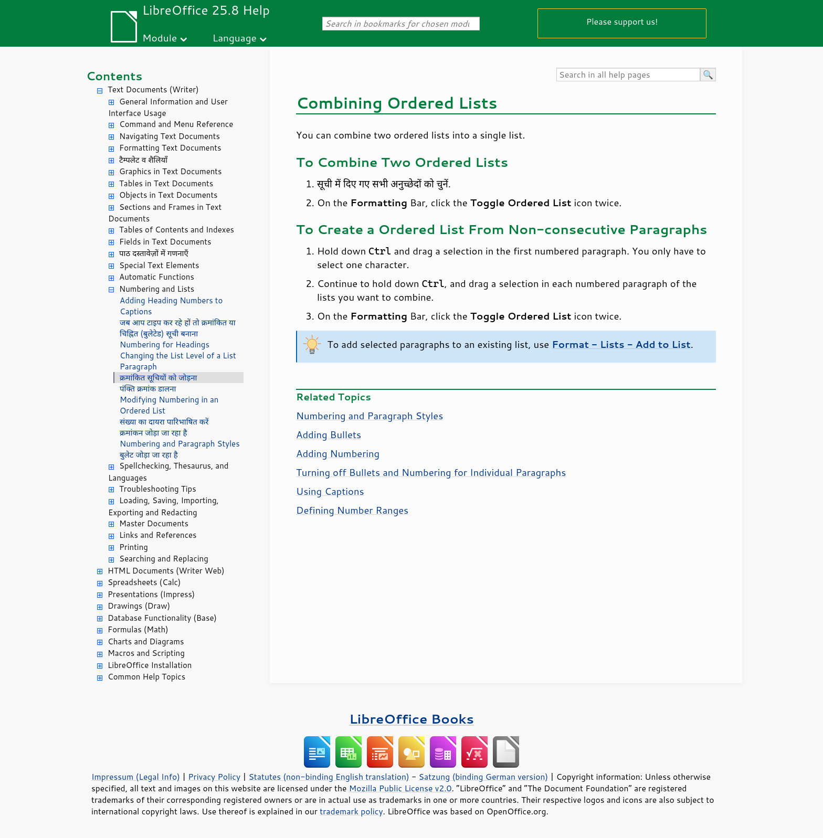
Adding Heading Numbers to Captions (171, 306)
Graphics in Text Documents (170, 171)
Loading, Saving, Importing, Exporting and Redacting (163, 506)
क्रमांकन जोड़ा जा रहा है (153, 432)
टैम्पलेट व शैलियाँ (143, 159)
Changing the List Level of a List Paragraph (178, 361)
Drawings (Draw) (139, 605)
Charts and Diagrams (146, 641)
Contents (114, 76)
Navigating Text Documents (169, 136)
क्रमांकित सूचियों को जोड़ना (158, 377)
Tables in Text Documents (166, 183)
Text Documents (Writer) (153, 89)
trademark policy (351, 811)
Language (235, 37)
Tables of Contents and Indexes (176, 229)
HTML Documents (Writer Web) (166, 570)
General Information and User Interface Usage (168, 107)
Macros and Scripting (146, 653)
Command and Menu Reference (176, 124)
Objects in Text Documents (168, 194)
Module (159, 37)
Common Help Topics (146, 676)
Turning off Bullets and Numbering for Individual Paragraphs (431, 472)
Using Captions (330, 491)
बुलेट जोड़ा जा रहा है (149, 454)
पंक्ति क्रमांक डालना (148, 388)
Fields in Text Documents (165, 241)
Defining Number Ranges (352, 510)
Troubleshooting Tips (157, 488)
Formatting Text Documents (170, 147)
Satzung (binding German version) (483, 776)
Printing (133, 547)
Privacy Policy (214, 776)
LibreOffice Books (411, 718)
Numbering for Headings (164, 344)
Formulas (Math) (138, 629)
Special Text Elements (159, 265)
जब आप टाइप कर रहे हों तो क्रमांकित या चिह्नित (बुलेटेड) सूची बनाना (178, 328)
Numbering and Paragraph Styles (180, 443)
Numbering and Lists (156, 288)
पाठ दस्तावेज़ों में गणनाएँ (153, 253)
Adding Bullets (328, 434)
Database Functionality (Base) (162, 617)
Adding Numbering (337, 453)
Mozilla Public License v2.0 (400, 788)
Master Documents (153, 523)
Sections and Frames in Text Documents (164, 213)
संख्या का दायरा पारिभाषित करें (164, 421)
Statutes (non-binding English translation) (328, 776)
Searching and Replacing (163, 558)
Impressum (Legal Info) (135, 776)
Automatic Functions (156, 276)
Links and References (157, 534)
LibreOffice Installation (150, 665)
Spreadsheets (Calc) (144, 582)
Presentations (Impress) (151, 594)
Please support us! (622, 21)
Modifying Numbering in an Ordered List (169, 405)
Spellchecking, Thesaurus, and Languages (168, 471)
